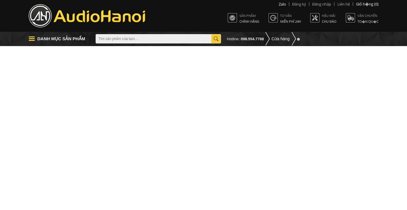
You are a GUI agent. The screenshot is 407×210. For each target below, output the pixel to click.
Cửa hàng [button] (280, 38)
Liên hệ (343, 4)
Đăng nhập (321, 4)
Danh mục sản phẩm (61, 38)
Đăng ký (299, 4)
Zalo (282, 4)
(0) (367, 4)
